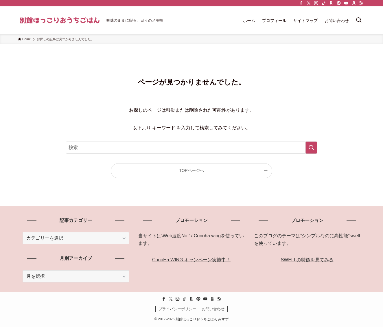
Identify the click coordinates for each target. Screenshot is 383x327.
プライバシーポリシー (177, 309)
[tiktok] (323, 3)
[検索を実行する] (311, 148)
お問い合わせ (213, 309)
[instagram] (316, 3)
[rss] (361, 3)
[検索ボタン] (358, 20)
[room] (331, 3)
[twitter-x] (308, 3)
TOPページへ (191, 170)
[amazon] (354, 3)
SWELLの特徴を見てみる (307, 259)
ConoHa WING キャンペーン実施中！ (191, 259)
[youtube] (346, 3)
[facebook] (301, 3)
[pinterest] (339, 3)
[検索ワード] (191, 148)
